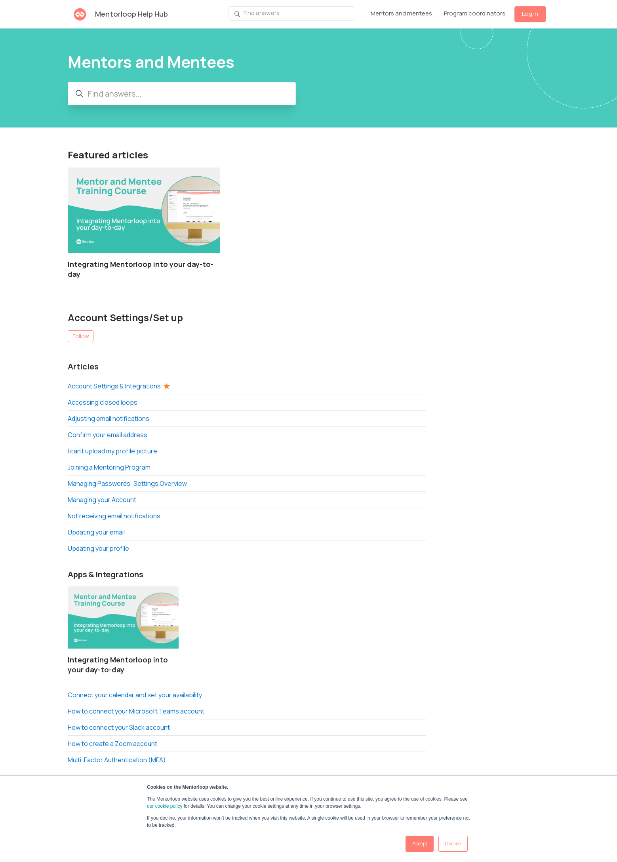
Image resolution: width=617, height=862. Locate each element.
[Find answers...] (292, 13)
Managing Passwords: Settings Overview (127, 483)
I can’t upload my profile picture (112, 451)
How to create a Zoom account (112, 743)
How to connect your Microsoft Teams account (136, 711)
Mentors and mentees (401, 13)
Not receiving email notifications (114, 516)
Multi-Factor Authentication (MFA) (117, 759)
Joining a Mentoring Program (109, 467)
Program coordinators (474, 13)
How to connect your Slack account (119, 727)
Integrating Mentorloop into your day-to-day (140, 269)
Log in (530, 14)
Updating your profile (98, 548)
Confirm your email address (107, 434)
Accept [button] (419, 844)
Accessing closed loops (102, 402)
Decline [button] (453, 844)
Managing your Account (102, 499)
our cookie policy (164, 806)
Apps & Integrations (105, 574)
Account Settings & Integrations (114, 386)
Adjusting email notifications (108, 418)
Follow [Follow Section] (80, 336)
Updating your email (96, 532)
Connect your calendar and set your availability (135, 695)
